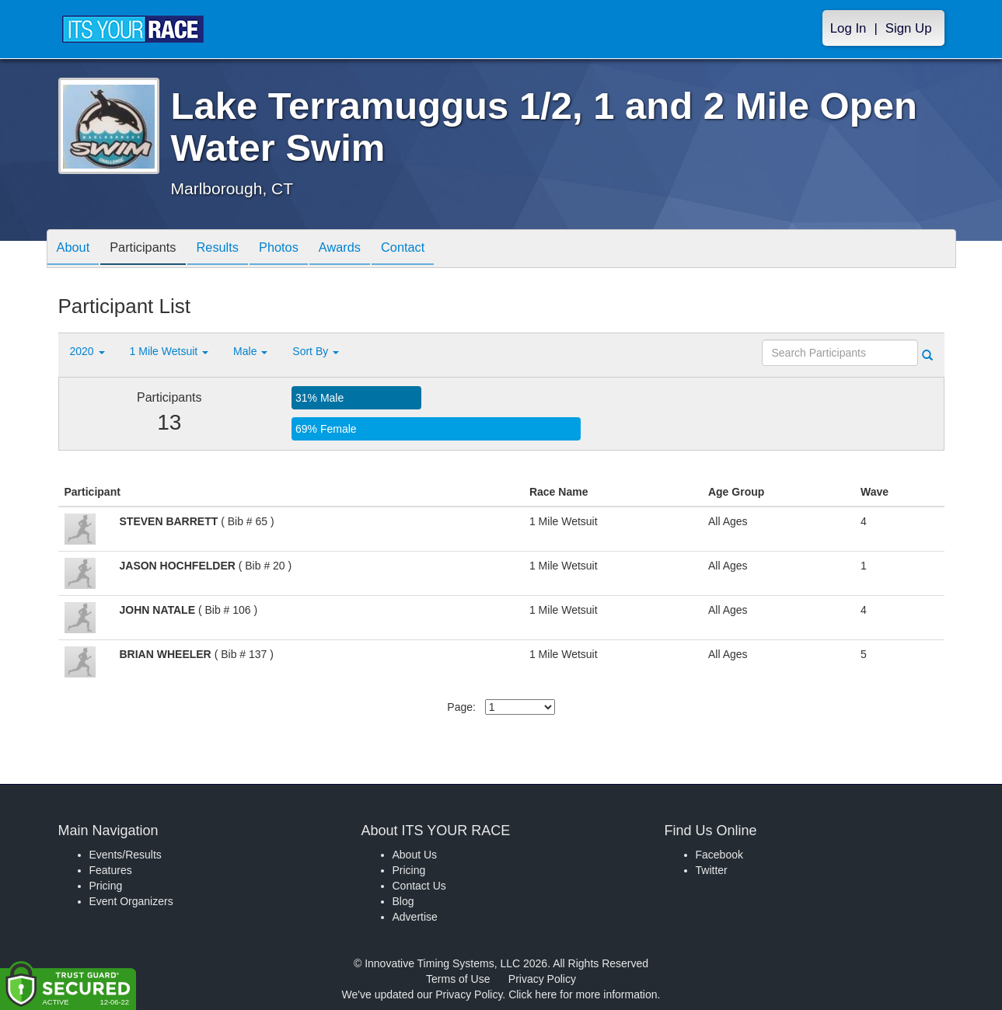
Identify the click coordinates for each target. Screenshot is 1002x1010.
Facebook (719, 854)
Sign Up (908, 28)
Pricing (106, 885)
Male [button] (250, 351)
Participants (151, 249)
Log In (848, 28)
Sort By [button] (315, 351)
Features (110, 870)
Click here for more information (582, 994)
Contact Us (419, 885)
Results (232, 249)
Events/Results (125, 854)
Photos (299, 249)
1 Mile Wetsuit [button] (169, 351)
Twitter (712, 870)
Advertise (415, 917)
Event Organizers (131, 901)
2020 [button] (87, 351)
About (76, 249)
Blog (403, 901)
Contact (435, 249)
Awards (366, 249)
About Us (415, 854)
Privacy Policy (542, 979)
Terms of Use (458, 979)
